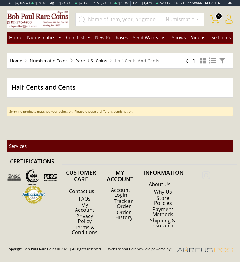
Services (18, 146)
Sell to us (221, 37)
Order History (123, 215)
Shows (179, 37)
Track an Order (124, 204)
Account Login (120, 192)
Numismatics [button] (41, 37)
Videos (198, 37)
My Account (84, 207)
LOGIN (227, 3)
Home (15, 37)
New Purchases (111, 37)
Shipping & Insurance (163, 223)
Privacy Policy (84, 219)
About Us (160, 184)
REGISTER (212, 3)
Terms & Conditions (85, 230)
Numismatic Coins (49, 61)
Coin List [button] (75, 37)
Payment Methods (162, 212)
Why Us (163, 191)
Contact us (81, 191)
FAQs (85, 198)
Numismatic (180, 19)
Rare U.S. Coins (91, 61)
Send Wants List (150, 37)
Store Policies (163, 200)
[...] (118, 19)
